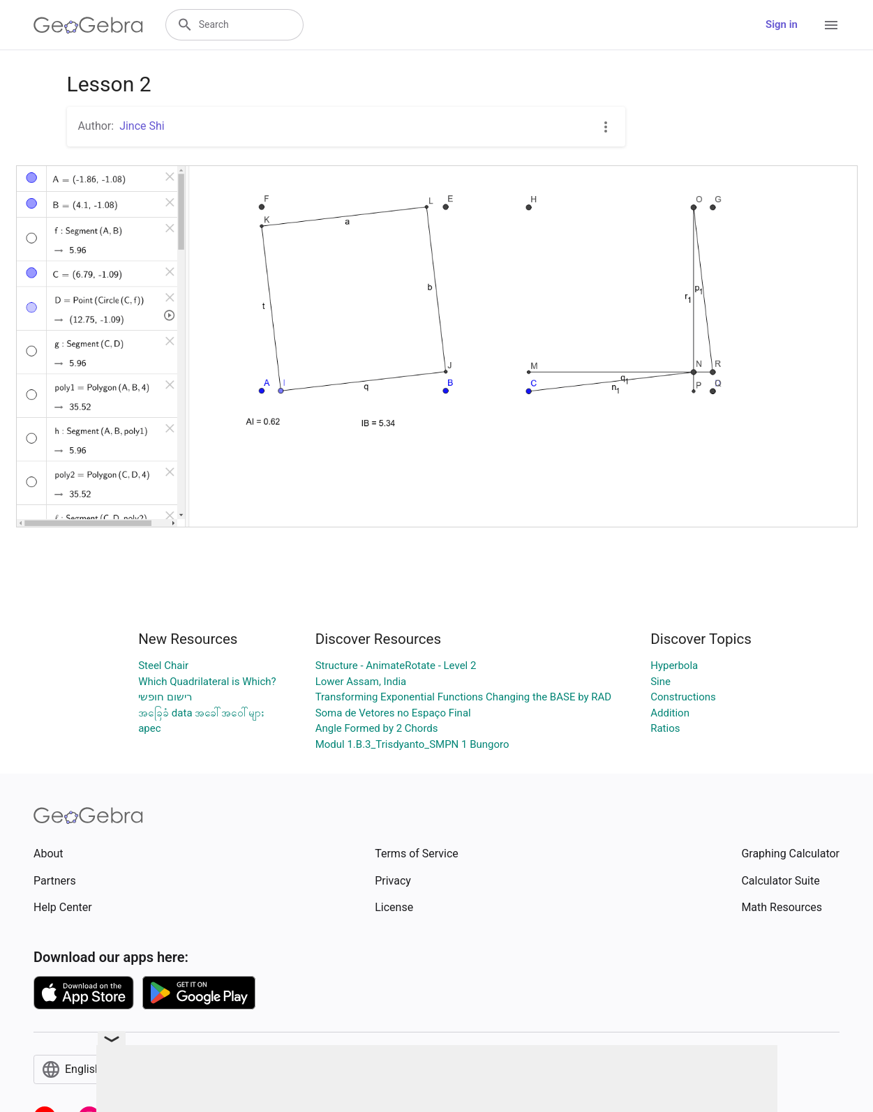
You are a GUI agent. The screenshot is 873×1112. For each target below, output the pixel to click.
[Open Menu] (831, 25)
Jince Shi (142, 126)
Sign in (782, 24)
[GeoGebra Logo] (88, 25)
